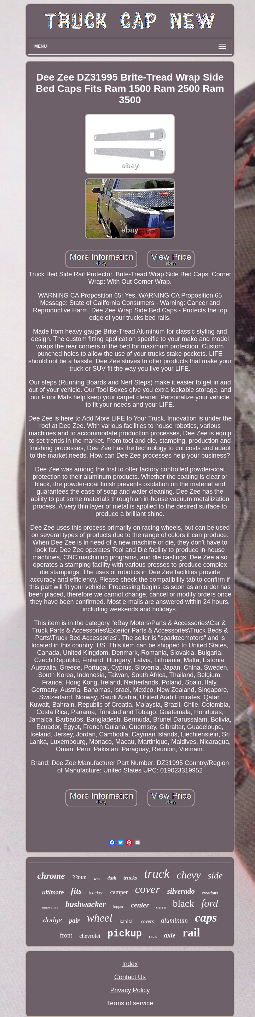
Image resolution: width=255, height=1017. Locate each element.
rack (153, 936)
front (66, 935)
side (215, 875)
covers (147, 921)
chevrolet (89, 936)
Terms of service (130, 1003)
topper (118, 906)
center (140, 905)
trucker (96, 892)
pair (74, 920)
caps (206, 917)
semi (97, 879)
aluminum (174, 920)
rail (191, 932)
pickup (125, 934)
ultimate (53, 892)
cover (147, 889)
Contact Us (130, 977)
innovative (50, 907)
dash (112, 878)
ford (209, 903)
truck (156, 874)
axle (169, 935)
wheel (99, 918)
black (184, 903)
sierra (161, 907)
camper (119, 892)
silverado (181, 891)
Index (130, 964)
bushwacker (85, 904)
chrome (51, 876)
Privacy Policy (130, 990)
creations (210, 892)
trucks (130, 878)
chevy (188, 875)
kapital (127, 921)
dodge (52, 919)
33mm (79, 877)
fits (76, 890)
